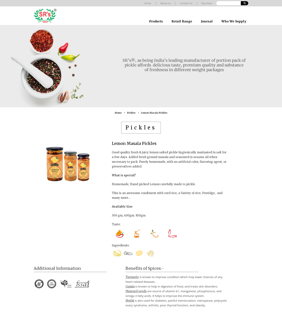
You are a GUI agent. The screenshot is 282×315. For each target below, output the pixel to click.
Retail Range (181, 21)
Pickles (131, 112)
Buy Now (207, 3)
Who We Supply (233, 21)
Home (147, 3)
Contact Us (186, 3)
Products (156, 21)
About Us (165, 3)
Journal (207, 21)
